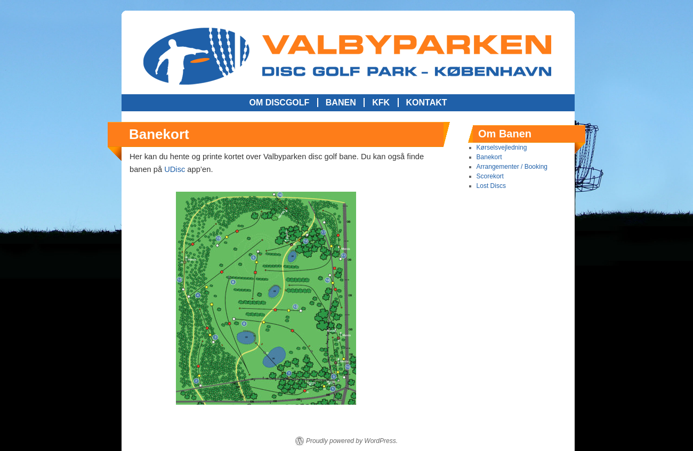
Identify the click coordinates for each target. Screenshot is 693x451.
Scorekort (490, 176)
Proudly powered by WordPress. (352, 441)
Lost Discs (491, 186)
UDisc (174, 169)
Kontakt (426, 102)
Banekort (489, 157)
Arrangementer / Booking (512, 166)
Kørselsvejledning (502, 147)
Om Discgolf (279, 102)
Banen (341, 102)
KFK (381, 102)
